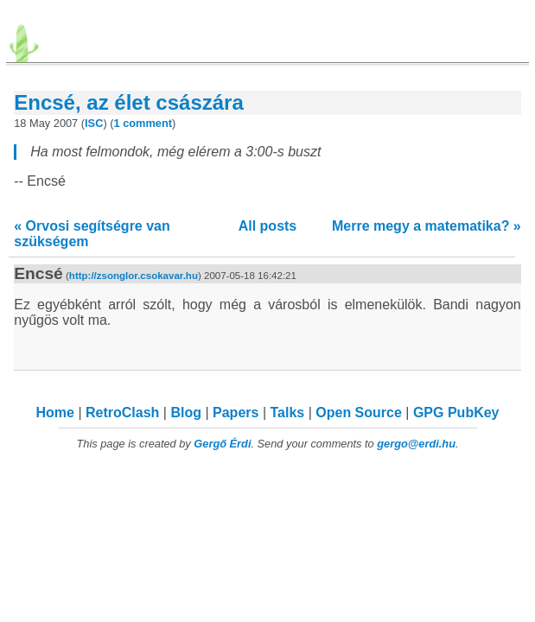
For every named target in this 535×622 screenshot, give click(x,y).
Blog (185, 412)
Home (55, 412)
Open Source (358, 412)
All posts (268, 226)
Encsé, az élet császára (129, 102)
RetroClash (122, 412)
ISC (94, 123)
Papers (235, 412)
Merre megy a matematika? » (426, 226)
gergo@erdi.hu (416, 443)
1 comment (143, 123)
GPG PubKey (456, 412)
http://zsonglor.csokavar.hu (133, 275)
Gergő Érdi (222, 443)
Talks (287, 412)
